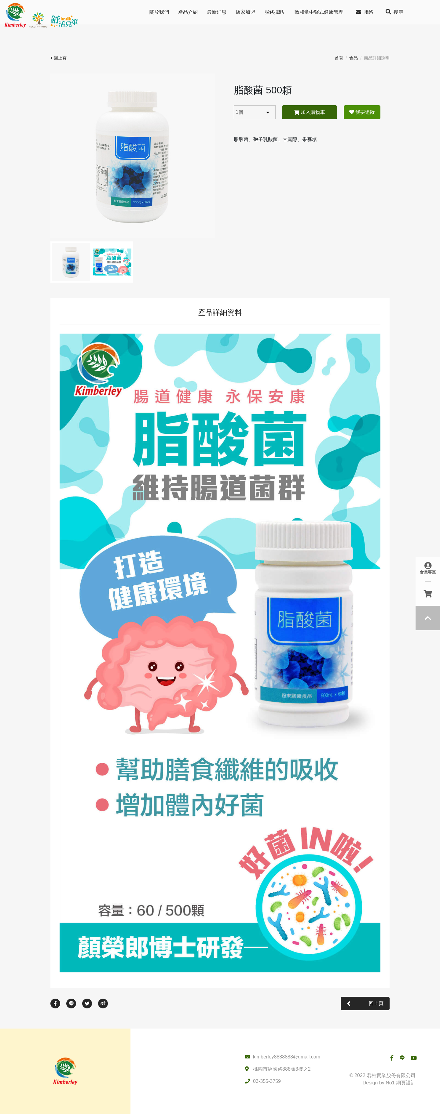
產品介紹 (188, 12)
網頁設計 (406, 1082)
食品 (353, 58)
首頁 (339, 58)
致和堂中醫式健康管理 (319, 12)
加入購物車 (309, 112)
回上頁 (58, 58)
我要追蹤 (362, 112)
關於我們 (159, 12)
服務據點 (274, 12)
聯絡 (364, 12)
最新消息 (216, 12)
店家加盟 (245, 12)
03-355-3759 (267, 1081)
